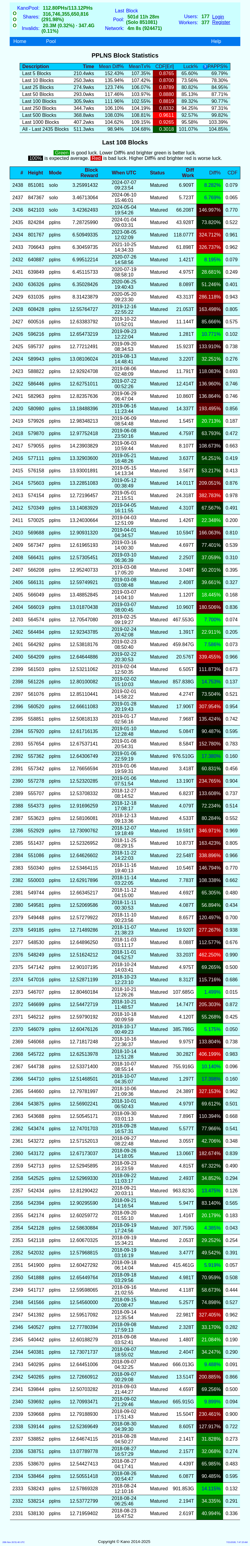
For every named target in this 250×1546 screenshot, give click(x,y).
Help (216, 41)
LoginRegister (221, 19)
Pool (51, 41)
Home (19, 41)
